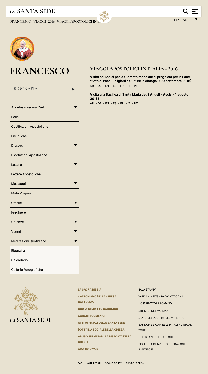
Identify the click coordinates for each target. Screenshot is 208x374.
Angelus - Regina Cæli (28, 107)
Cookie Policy (113, 363)
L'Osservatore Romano (155, 303)
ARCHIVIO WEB (88, 348)
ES (114, 85)
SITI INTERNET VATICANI (153, 310)
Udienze (17, 222)
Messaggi (18, 184)
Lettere (16, 165)
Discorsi (17, 145)
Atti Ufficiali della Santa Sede (101, 322)
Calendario (19, 260)
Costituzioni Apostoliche (29, 126)
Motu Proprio (21, 193)
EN (107, 85)
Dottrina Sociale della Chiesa (101, 329)
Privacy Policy (135, 363)
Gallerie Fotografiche (27, 270)
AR (92, 85)
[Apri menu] (194, 11)
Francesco (21, 21)
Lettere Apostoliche (26, 174)
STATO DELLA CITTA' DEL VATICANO (161, 317)
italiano (182, 21)
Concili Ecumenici (91, 315)
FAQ (80, 363)
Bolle (15, 117)
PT (136, 85)
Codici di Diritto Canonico (98, 308)
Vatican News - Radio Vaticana (160, 296)
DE (99, 85)
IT (129, 85)
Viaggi (40, 21)
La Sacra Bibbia (89, 289)
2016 (52, 21)
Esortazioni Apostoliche (29, 155)
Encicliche (19, 136)
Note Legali (94, 363)
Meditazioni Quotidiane (28, 241)
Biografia (44, 88)
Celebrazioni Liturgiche (156, 337)
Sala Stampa (147, 289)
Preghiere (18, 212)
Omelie (16, 203)
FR (122, 85)
